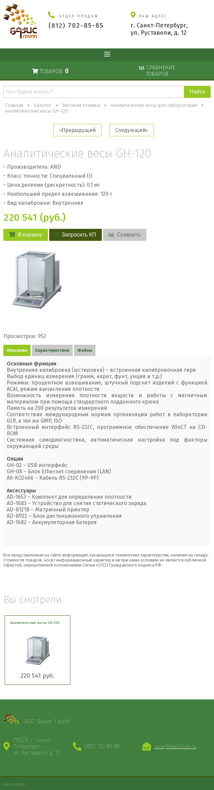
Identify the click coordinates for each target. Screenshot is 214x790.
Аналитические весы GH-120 (35, 623)
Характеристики (52, 350)
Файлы (84, 350)
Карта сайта (14, 784)
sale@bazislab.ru (175, 746)
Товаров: (50, 71)
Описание (17, 350)
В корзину (25, 235)
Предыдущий (79, 130)
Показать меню (107, 55)
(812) (76, 25)
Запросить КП (75, 235)
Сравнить (125, 235)
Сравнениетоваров (157, 70)
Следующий (130, 130)
